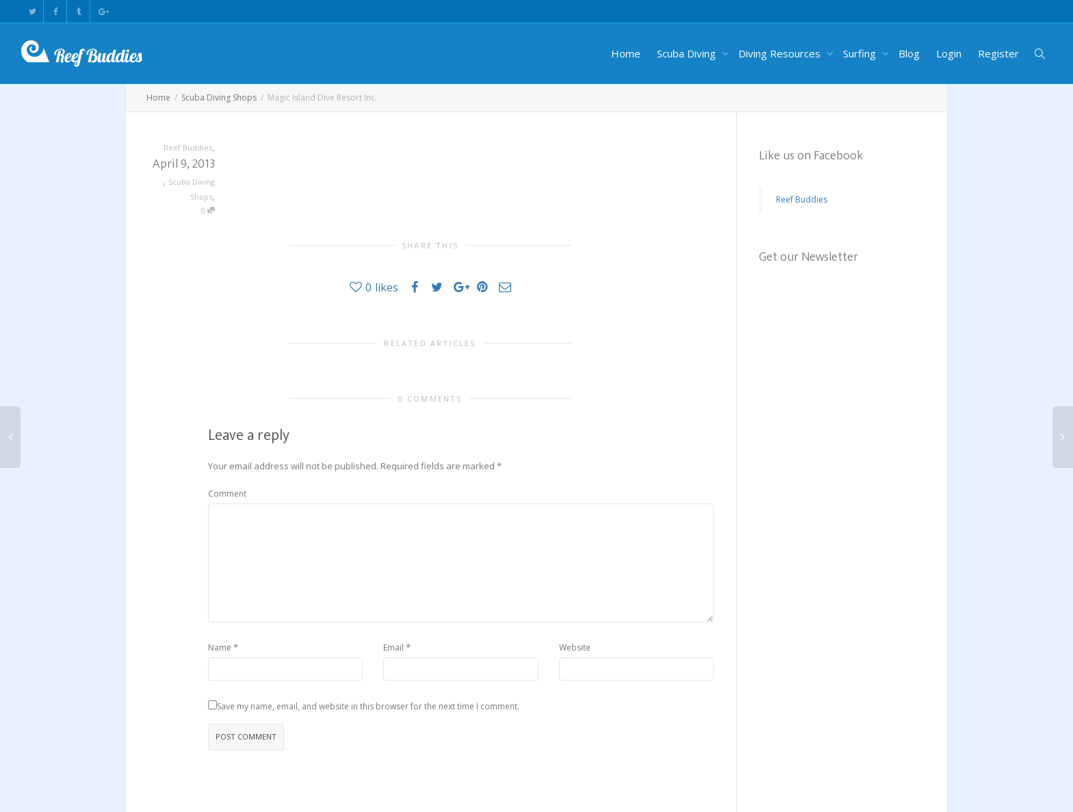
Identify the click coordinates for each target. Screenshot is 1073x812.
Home (626, 53)
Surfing (861, 53)
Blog (909, 53)
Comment (227, 493)
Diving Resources (780, 53)
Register (998, 53)
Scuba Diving (688, 53)
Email (393, 647)
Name (219, 647)
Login (948, 53)
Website (575, 647)
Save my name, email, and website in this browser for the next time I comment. (368, 706)
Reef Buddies (801, 199)
